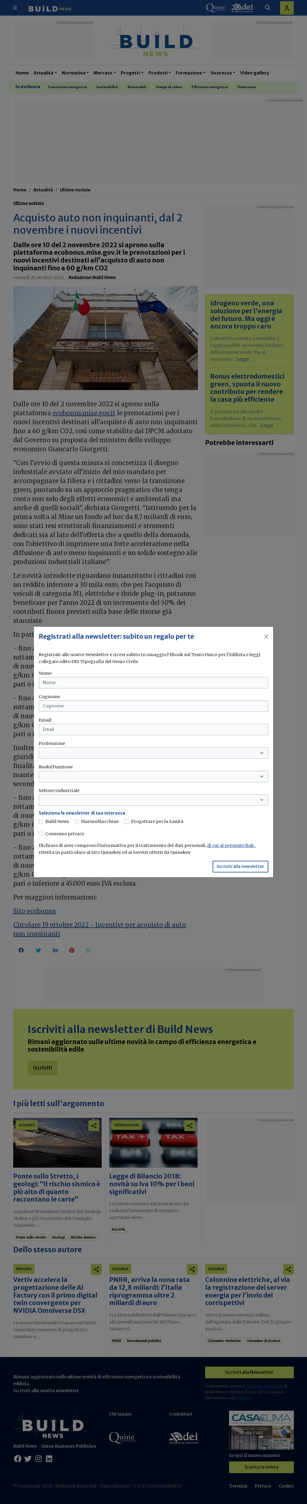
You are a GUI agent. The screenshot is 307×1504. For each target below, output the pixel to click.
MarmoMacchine (100, 821)
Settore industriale (59, 790)
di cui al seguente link (231, 845)
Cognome (49, 696)
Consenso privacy (64, 833)
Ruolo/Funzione (56, 767)
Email (45, 720)
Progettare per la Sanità (157, 821)
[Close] (266, 636)
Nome (45, 673)
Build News (57, 821)
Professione (52, 743)
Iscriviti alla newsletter (240, 866)
